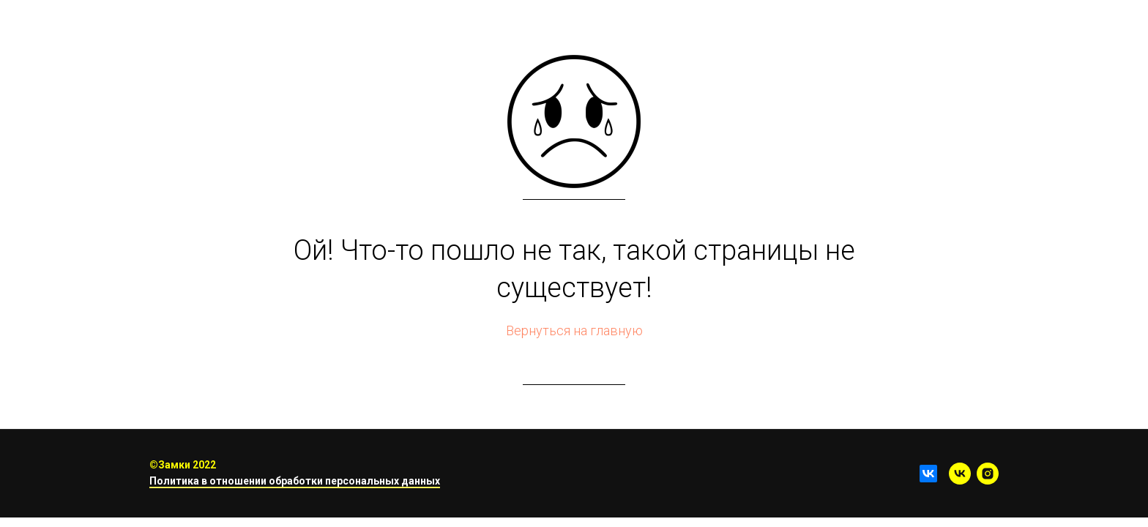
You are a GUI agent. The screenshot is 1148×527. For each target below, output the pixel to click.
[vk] (960, 474)
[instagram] (988, 474)
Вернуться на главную (574, 330)
